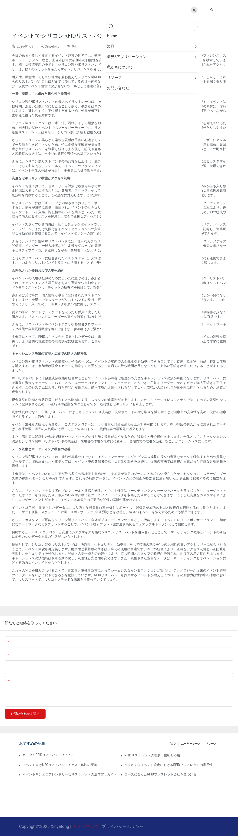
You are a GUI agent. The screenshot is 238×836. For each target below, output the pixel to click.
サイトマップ (85, 826)
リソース (211, 743)
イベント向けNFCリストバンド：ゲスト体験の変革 (60, 765)
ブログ (172, 743)
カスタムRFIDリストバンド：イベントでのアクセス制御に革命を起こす (48, 755)
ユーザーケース (191, 743)
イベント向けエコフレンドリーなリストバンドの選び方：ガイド (70, 774)
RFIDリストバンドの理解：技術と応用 (152, 755)
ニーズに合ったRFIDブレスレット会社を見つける (160, 774)
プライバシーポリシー (122, 826)
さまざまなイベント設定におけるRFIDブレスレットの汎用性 (168, 765)
